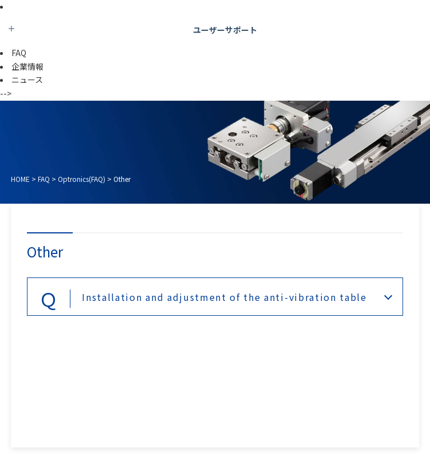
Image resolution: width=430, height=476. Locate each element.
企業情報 (27, 66)
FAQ (18, 52)
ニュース (27, 79)
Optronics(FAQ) (81, 179)
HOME (20, 179)
